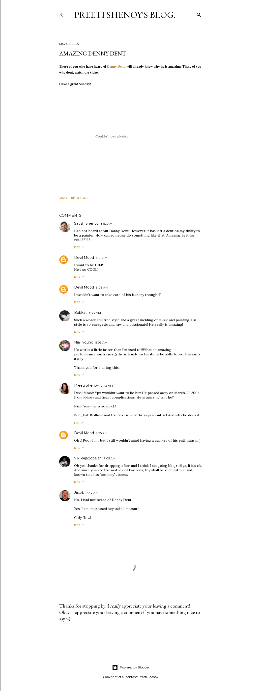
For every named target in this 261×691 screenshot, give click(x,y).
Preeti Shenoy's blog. (125, 15)
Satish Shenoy (86, 223)
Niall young (83, 342)
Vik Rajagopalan (88, 458)
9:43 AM (107, 385)
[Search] (199, 14)
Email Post (79, 197)
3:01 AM (101, 258)
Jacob (79, 492)
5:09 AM (101, 342)
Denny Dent (116, 66)
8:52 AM (106, 223)
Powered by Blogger (130, 667)
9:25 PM (101, 433)
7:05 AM (110, 458)
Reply (79, 247)
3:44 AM (95, 313)
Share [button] (63, 197)
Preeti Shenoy (86, 385)
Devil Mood (84, 257)
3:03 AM (102, 287)
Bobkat (80, 312)
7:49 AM (92, 492)
